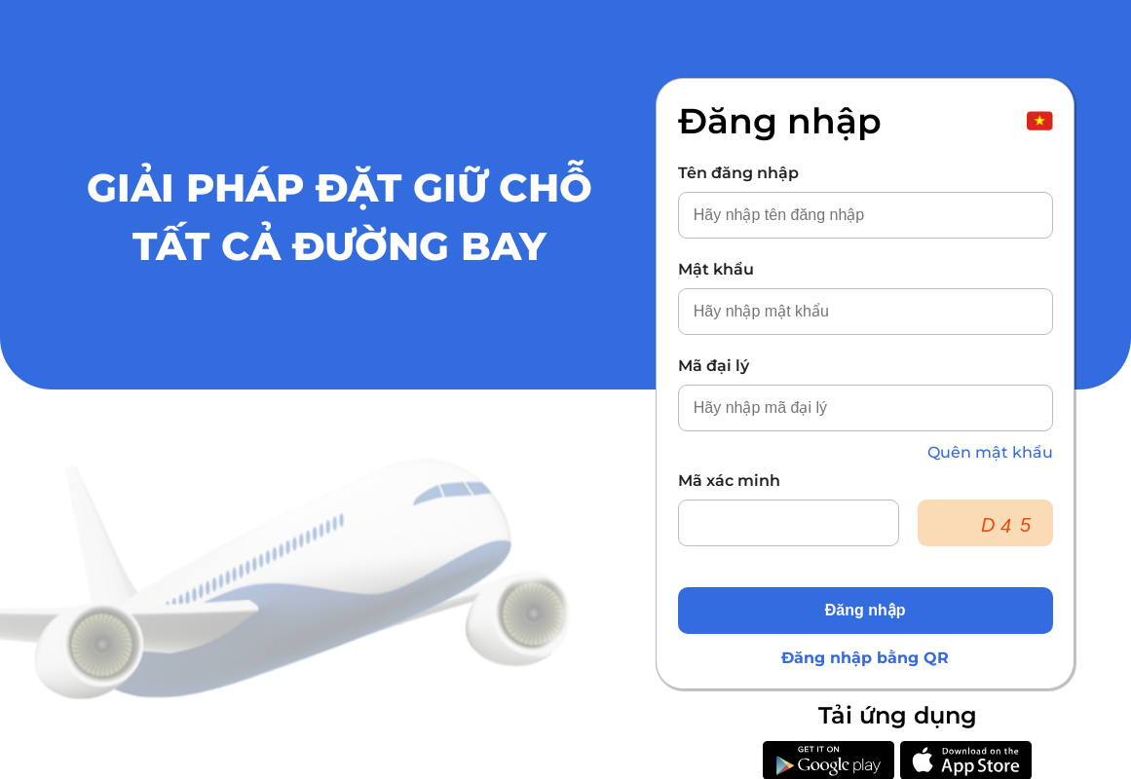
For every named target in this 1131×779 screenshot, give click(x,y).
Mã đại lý (713, 365)
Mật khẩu (716, 269)
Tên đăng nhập (738, 173)
